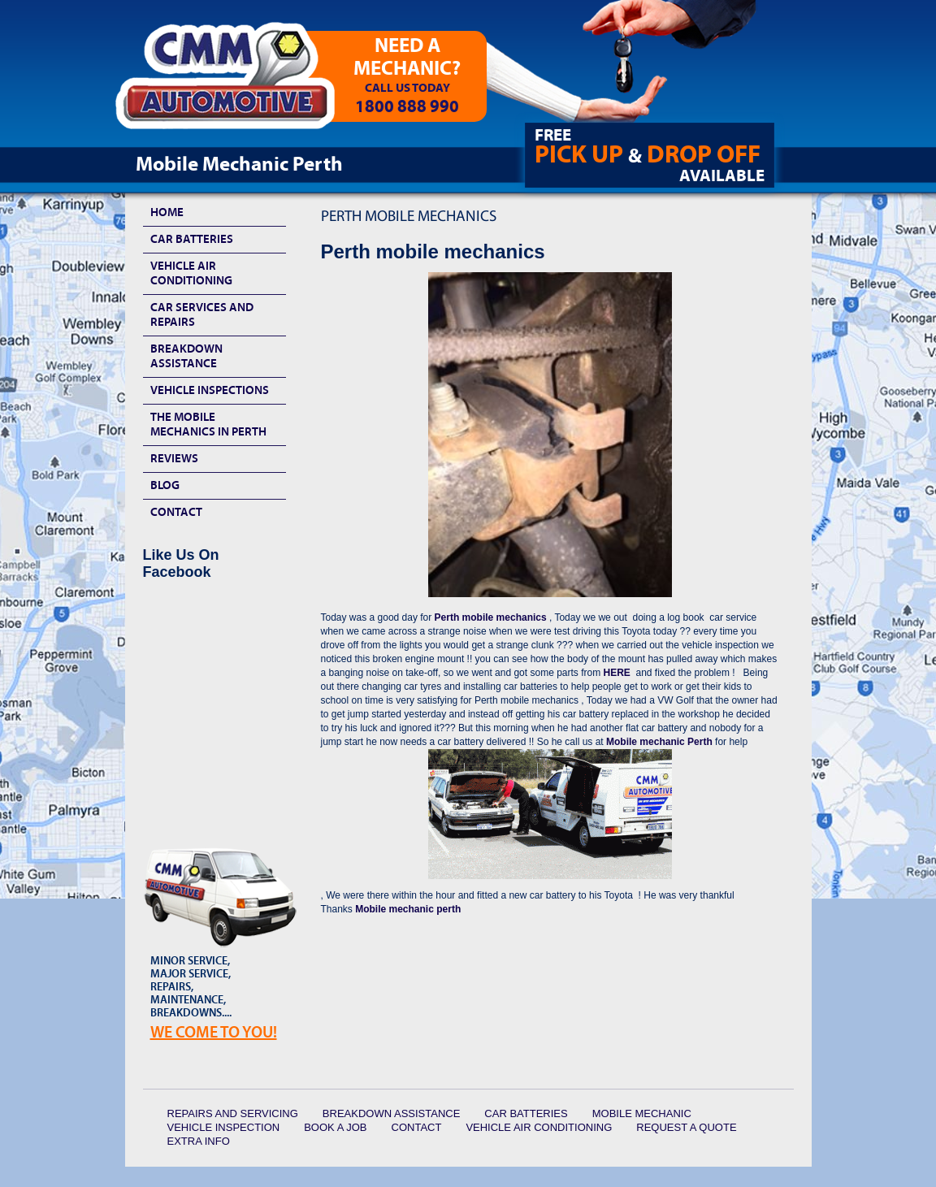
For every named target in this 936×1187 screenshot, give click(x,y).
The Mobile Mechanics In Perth (208, 424)
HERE (616, 672)
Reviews (174, 459)
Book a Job (335, 1127)
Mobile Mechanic (641, 1113)
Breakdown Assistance (186, 356)
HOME (167, 212)
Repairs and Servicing (232, 1113)
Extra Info (198, 1141)
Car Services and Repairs (202, 315)
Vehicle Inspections (209, 390)
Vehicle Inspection (223, 1127)
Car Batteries (191, 239)
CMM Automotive (236, 82)
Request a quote (686, 1127)
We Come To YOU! (213, 1032)
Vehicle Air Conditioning (191, 273)
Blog (165, 485)
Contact (176, 512)
